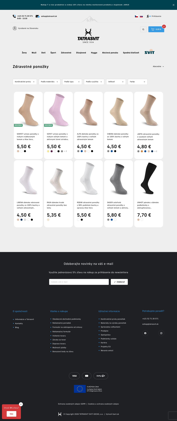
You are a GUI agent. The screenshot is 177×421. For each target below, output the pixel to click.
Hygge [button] (94, 53)
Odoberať (119, 282)
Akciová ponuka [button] (110, 53)
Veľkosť (111, 82)
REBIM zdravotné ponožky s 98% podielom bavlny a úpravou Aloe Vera (88, 205)
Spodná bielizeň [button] (131, 53)
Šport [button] (53, 53)
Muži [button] (34, 53)
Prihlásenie (154, 16)
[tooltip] (18, 151)
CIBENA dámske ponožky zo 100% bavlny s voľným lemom (118, 136)
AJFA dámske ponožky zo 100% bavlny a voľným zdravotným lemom (88, 136)
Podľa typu (69, 82)
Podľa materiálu (47, 82)
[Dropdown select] (25, 82)
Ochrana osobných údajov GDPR (72, 404)
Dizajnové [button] (81, 53)
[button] (136, 16)
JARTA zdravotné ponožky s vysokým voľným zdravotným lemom (148, 137)
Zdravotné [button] (66, 53)
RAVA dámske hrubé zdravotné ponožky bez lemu (57, 205)
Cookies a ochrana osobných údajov (103, 404)
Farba (132, 82)
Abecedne (158, 66)
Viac (11, 414)
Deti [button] (43, 53)
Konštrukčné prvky (23, 82)
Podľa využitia (92, 82)
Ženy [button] (24, 53)
